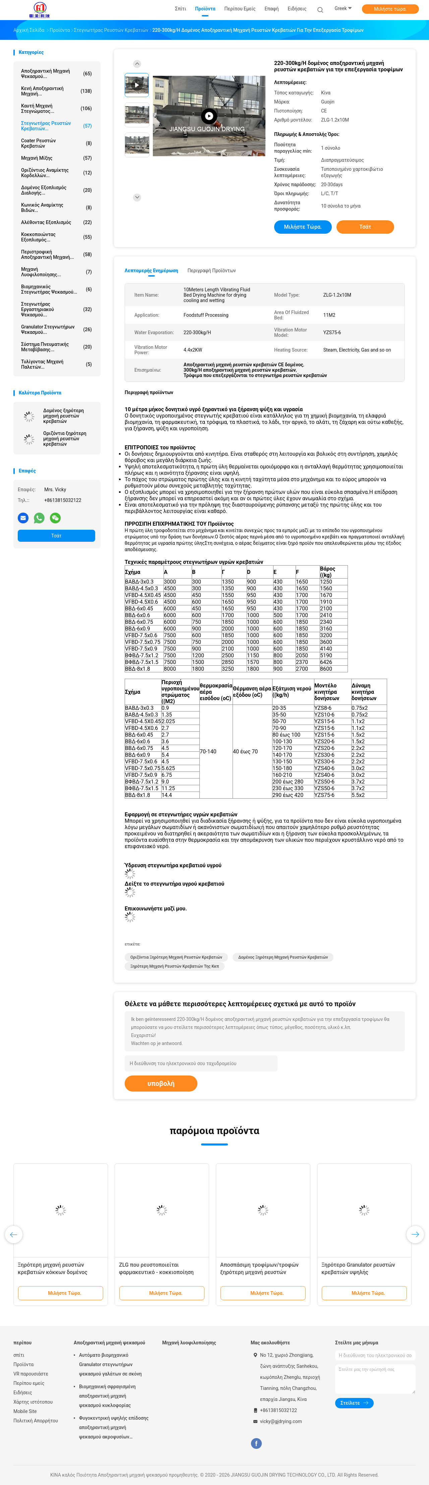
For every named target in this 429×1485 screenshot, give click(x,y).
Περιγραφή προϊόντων (211, 270)
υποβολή (161, 1084)
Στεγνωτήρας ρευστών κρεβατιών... (56, 126)
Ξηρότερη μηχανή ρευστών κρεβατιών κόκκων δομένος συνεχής (52, 1272)
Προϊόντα (23, 1364)
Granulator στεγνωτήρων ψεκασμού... (56, 329)
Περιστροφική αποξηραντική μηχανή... (56, 254)
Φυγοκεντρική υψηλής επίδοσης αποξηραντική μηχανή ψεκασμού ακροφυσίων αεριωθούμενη (113, 1428)
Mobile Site (25, 1411)
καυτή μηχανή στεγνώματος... (56, 108)
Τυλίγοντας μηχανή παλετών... (56, 364)
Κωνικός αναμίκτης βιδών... (56, 207)
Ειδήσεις (22, 1392)
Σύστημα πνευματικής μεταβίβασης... (56, 347)
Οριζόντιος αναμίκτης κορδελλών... (56, 172)
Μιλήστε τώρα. (390, 9)
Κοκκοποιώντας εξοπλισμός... (56, 237)
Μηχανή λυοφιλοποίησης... (56, 272)
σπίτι (18, 1355)
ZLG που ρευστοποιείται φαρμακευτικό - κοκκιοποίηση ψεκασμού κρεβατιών (156, 1272)
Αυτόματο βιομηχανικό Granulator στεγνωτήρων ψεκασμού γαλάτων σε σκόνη (110, 1364)
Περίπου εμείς (29, 1383)
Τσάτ (56, 535)
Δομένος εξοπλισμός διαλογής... (56, 190)
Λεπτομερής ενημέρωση (151, 270)
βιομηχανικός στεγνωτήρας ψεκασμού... (56, 289)
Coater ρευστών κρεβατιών (56, 143)
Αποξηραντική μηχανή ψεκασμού (109, 1342)
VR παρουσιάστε (30, 1374)
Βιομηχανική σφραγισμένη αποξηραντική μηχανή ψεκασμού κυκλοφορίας (107, 1396)
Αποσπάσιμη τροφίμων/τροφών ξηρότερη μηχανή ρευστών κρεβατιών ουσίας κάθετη (259, 1272)
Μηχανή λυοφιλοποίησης (189, 1342)
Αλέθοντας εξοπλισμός (56, 222)
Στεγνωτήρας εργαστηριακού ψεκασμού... (56, 309)
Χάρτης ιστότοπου (33, 1402)
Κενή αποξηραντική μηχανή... (56, 91)
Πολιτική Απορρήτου (35, 1420)
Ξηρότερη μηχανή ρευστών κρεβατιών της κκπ (174, 966)
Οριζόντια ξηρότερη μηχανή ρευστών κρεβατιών (64, 439)
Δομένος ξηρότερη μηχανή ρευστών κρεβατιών (63, 416)
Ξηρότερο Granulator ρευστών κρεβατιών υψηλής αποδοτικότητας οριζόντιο (358, 1272)
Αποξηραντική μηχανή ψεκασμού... (56, 73)
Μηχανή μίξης (56, 158)
